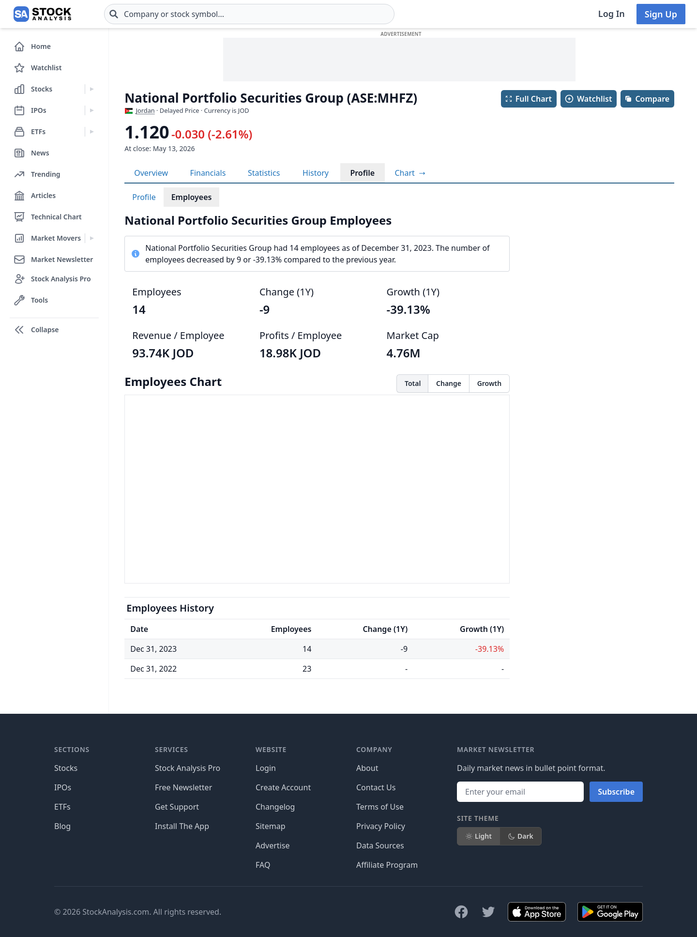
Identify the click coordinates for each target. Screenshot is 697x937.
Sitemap (271, 826)
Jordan (145, 110)
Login (266, 768)
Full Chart (528, 98)
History (316, 173)
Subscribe (616, 791)
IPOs (62, 787)
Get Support (177, 806)
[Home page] (42, 14)
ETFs (62, 806)
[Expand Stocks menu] (92, 89)
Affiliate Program (387, 865)
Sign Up (661, 14)
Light (478, 836)
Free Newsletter (183, 787)
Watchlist (588, 98)
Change (448, 383)
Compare (646, 98)
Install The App (182, 826)
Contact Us (375, 787)
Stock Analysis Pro (187, 768)
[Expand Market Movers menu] (92, 238)
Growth (489, 383)
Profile (362, 173)
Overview (151, 173)
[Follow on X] (488, 912)
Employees (191, 197)
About (367, 768)
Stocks (65, 768)
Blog (62, 826)
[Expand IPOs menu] (92, 110)
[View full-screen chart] (410, 173)
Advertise (272, 845)
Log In (611, 13)
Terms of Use (380, 806)
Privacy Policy (380, 826)
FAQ (263, 865)
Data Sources (380, 845)
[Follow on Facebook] (461, 912)
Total (413, 383)
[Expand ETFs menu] (92, 132)
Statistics (264, 173)
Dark (520, 836)
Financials (208, 173)
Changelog (275, 806)
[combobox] (249, 14)
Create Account (283, 787)
